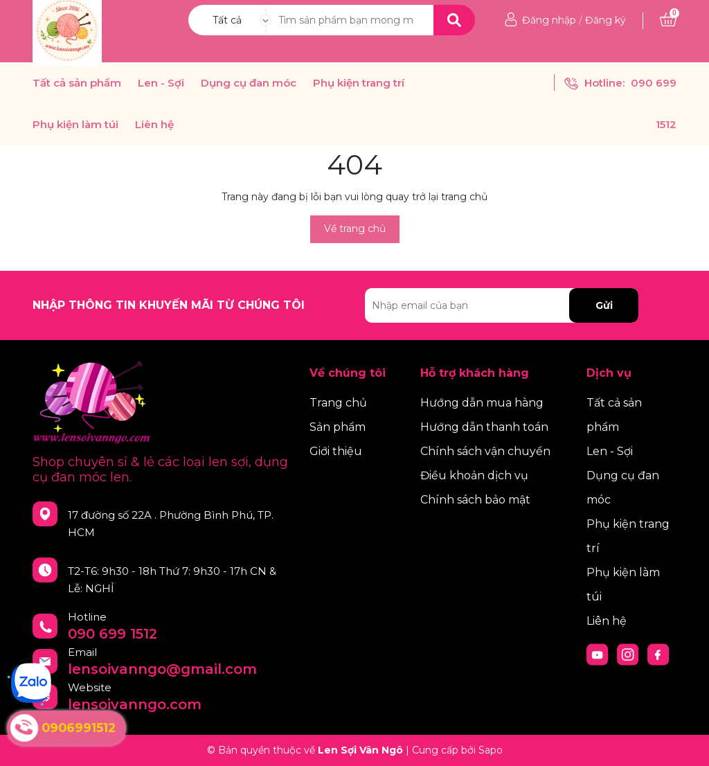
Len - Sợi (161, 83)
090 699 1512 (112, 633)
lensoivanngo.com (134, 704)
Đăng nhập (549, 20)
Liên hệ (154, 124)
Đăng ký (605, 20)
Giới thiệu (335, 451)
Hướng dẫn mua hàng (482, 402)
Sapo (490, 750)
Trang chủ (338, 402)
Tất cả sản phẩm (77, 83)
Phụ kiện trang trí (358, 83)
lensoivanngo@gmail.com (162, 669)
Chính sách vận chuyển (485, 451)
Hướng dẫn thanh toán (484, 427)
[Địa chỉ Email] (501, 305)
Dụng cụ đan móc (248, 83)
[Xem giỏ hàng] (668, 20)
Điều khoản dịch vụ (474, 475)
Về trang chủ (355, 228)
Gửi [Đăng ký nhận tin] (604, 305)
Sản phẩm (337, 427)
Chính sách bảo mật (475, 499)
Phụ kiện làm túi (75, 124)
